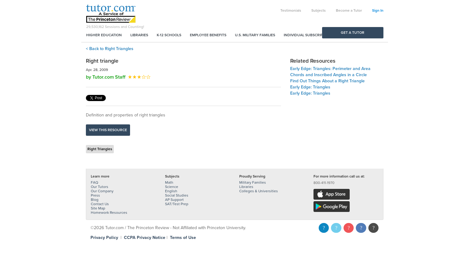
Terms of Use (183, 237)
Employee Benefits (208, 35)
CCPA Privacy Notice (144, 237)
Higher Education (104, 35)
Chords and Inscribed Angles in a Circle (328, 74)
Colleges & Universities (258, 191)
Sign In (377, 10)
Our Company (102, 191)
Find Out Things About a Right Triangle (327, 81)
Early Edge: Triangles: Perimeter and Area (330, 68)
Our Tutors (99, 187)
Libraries (139, 35)
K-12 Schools (169, 35)
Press (95, 195)
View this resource (108, 130)
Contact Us (100, 204)
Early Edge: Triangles (310, 87)
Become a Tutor (349, 10)
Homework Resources (109, 212)
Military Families (252, 182)
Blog (94, 199)
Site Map (98, 208)
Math (169, 182)
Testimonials (290, 10)
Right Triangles (99, 149)
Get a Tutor (352, 32)
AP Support (174, 199)
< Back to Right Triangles (109, 48)
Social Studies (176, 195)
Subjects (318, 10)
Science (171, 187)
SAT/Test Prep (176, 204)
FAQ (94, 182)
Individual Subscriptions (308, 35)
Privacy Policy (104, 237)
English (171, 191)
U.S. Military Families (255, 35)
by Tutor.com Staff (105, 77)
